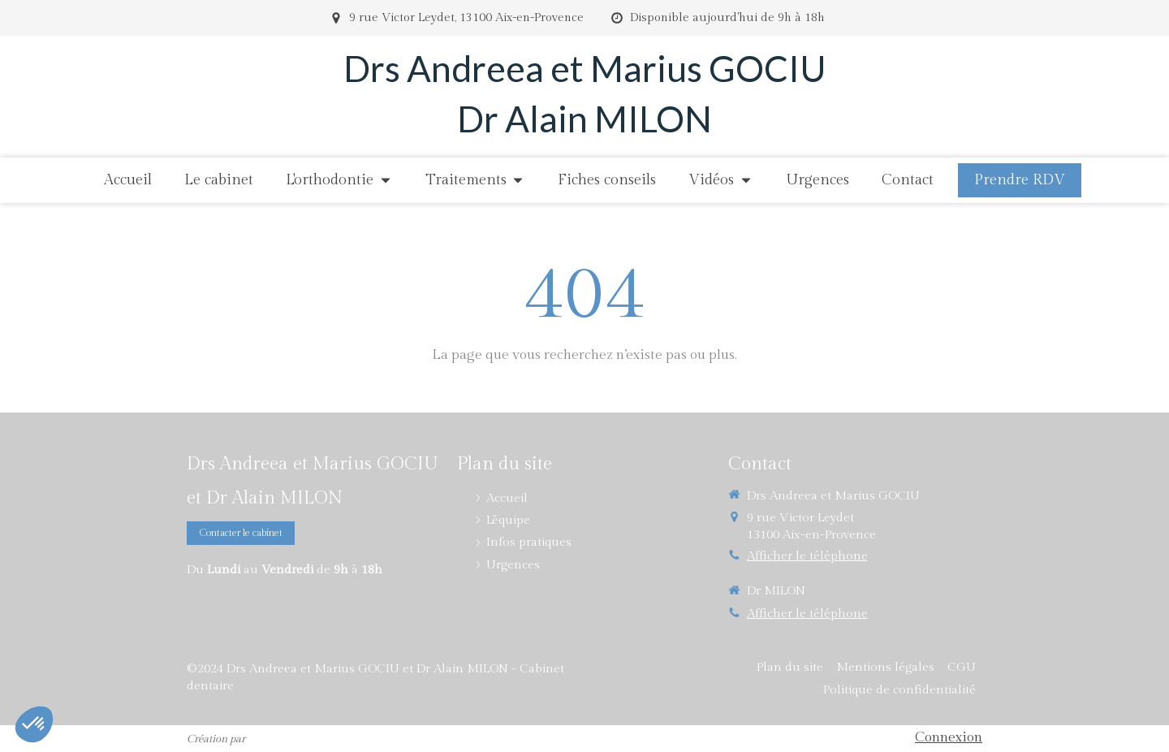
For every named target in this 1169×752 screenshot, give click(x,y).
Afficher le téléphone (807, 556)
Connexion (948, 737)
